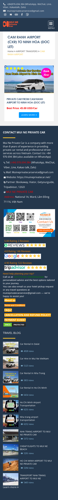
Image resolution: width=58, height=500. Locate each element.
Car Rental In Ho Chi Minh (33, 387)
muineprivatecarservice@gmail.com (25, 10)
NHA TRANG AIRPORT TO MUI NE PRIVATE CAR (35, 433)
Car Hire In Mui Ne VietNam (34, 358)
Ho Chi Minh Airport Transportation (30, 404)
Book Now (46, 72)
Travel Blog (12, 333)
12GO (21, 187)
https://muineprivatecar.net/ (33, 177)
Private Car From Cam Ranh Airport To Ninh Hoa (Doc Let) (26, 100)
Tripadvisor (10, 187)
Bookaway (22, 182)
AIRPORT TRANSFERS (27, 51)
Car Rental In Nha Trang (32, 373)
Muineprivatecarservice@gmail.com (33, 172)
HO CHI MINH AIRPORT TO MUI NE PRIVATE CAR (36, 462)
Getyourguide (46, 182)
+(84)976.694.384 (15, 4)
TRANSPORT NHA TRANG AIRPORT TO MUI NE (33, 477)
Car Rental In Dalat (29, 344)
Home (11, 51)
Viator (32, 182)
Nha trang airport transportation (29, 418)
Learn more (29, 115)
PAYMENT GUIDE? (15, 320)
